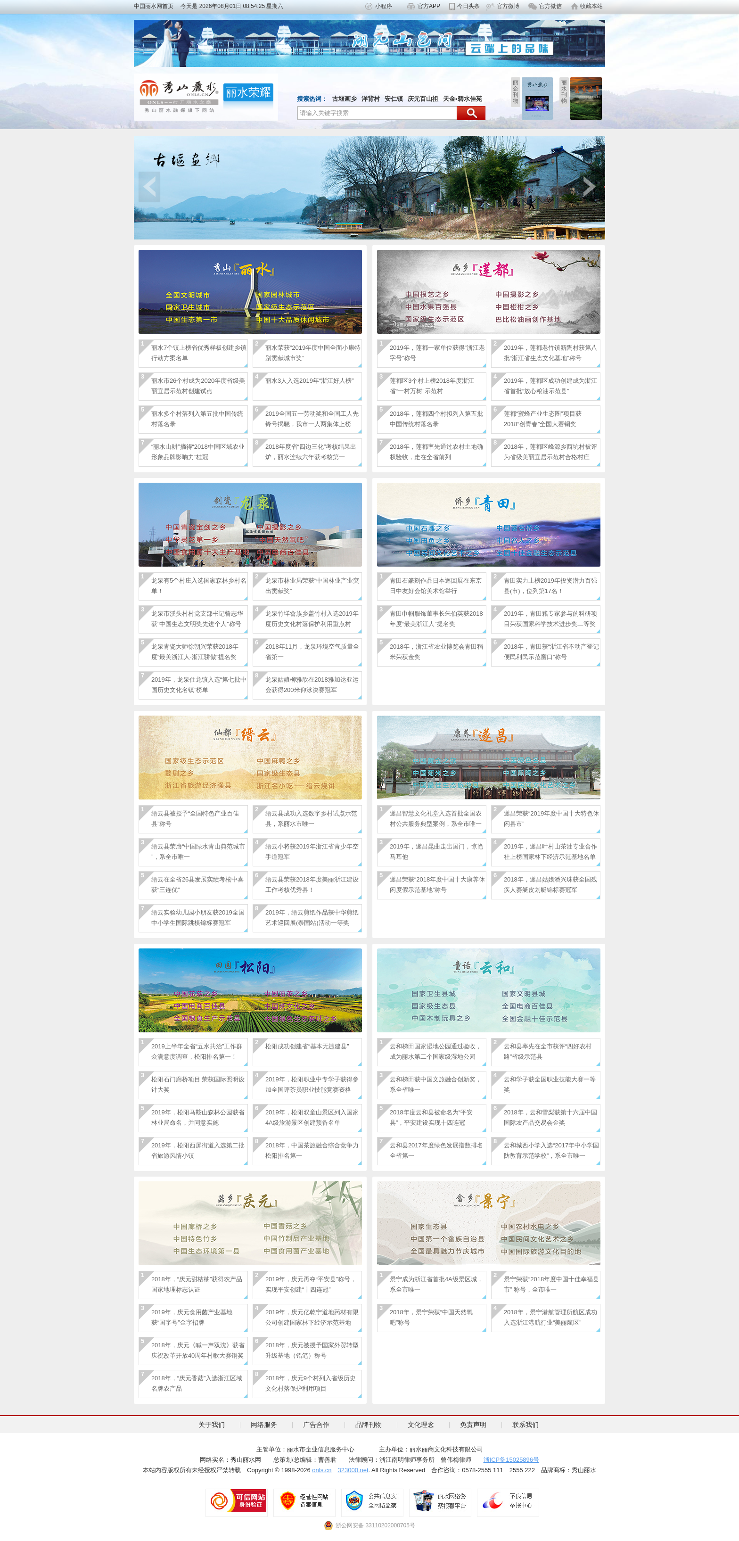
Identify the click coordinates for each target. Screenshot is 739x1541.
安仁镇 (394, 98)
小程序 (383, 6)
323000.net (353, 1470)
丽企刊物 (515, 91)
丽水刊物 (564, 91)
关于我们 (211, 1424)
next (589, 187)
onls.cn (321, 1470)
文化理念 (421, 1424)
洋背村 (370, 98)
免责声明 (473, 1424)
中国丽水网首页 (156, 6)
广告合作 (316, 1424)
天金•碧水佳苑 (462, 98)
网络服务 (264, 1424)
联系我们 (525, 1424)
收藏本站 (591, 6)
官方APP (429, 6)
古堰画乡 (344, 98)
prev (149, 187)
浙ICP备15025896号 (512, 1459)
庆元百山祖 (423, 98)
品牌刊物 (368, 1424)
